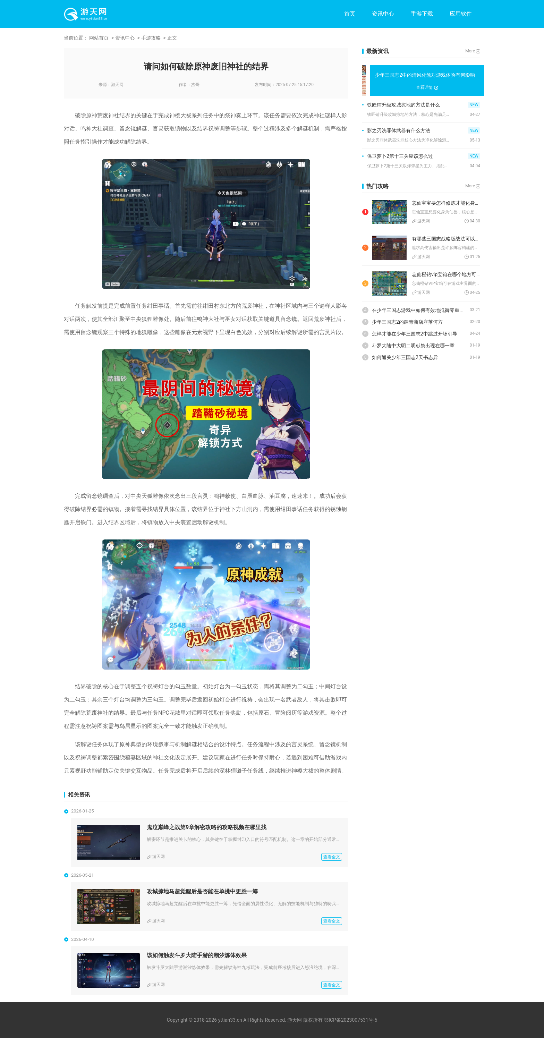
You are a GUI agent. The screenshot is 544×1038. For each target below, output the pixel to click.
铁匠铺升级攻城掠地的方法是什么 (403, 105)
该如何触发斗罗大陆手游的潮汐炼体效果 (197, 955)
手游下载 (422, 13)
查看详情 (424, 87)
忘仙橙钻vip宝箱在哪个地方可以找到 (446, 274)
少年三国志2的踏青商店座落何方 (407, 322)
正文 (172, 38)
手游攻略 (151, 38)
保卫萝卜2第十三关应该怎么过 (400, 156)
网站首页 (99, 38)
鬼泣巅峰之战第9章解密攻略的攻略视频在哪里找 (206, 827)
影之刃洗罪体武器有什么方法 (398, 130)
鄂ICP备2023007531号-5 (350, 1020)
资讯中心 (383, 13)
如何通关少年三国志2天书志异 (405, 357)
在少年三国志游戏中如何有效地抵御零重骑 (418, 310)
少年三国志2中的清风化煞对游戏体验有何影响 (425, 75)
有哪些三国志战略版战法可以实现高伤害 (446, 238)
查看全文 (331, 856)
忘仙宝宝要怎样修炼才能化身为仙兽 (446, 203)
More (470, 51)
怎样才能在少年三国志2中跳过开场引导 (414, 334)
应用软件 (461, 13)
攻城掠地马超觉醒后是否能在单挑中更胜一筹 (202, 891)
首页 (349, 13)
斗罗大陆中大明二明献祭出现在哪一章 (413, 345)
